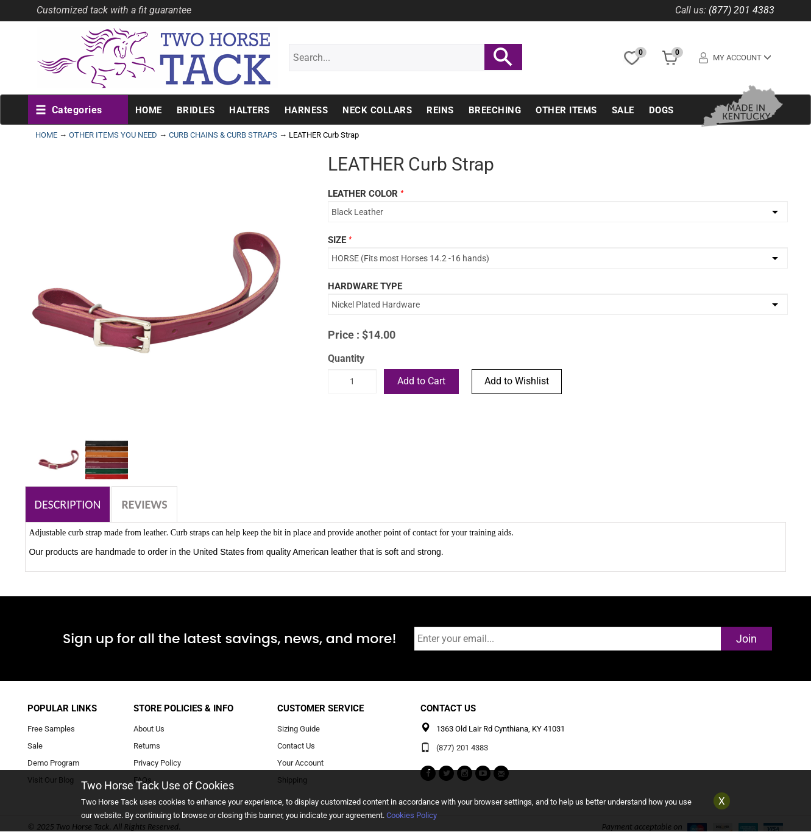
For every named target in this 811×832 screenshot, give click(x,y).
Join (746, 638)
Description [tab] (68, 504)
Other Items (566, 110)
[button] (69, 110)
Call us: (690, 10)
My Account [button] (735, 57)
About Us (149, 729)
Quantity (346, 358)
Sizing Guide (298, 729)
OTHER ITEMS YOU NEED (113, 134)
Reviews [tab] (144, 504)
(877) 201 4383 (741, 10)
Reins (440, 110)
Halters (249, 110)
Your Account (300, 763)
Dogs (661, 110)
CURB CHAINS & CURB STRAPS (223, 134)
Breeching (495, 110)
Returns (146, 746)
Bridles (196, 110)
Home (148, 110)
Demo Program (53, 763)
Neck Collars (377, 110)
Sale (623, 110)
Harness (306, 110)
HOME (46, 134)
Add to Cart (421, 381)
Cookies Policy (411, 815)
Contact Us (296, 746)
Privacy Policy (157, 763)
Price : (343, 334)
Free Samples (51, 729)
